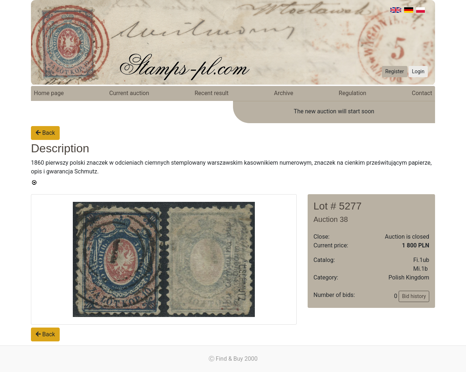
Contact (422, 93)
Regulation (352, 93)
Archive (283, 93)
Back (45, 132)
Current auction (129, 93)
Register (394, 71)
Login (418, 71)
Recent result (211, 93)
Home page (49, 93)
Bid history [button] (414, 296)
